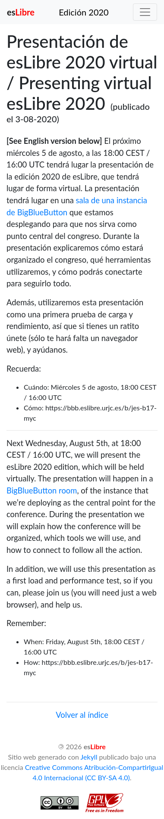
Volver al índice (82, 715)
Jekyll (89, 757)
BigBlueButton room (41, 490)
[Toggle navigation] (145, 12)
